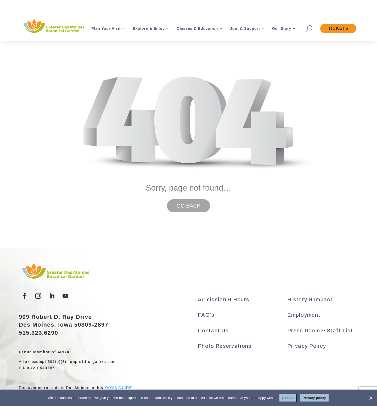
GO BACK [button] (188, 206)
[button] (24, 296)
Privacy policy (314, 398)
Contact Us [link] (213, 330)
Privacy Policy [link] (306, 346)
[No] (370, 398)
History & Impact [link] (310, 299)
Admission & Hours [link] (223, 299)
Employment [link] (303, 315)
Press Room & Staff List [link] (320, 330)
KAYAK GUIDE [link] (118, 388)
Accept (288, 398)
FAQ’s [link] (206, 315)
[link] (53, 26)
